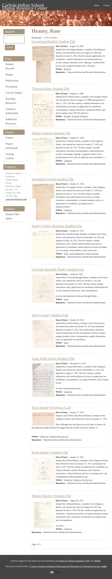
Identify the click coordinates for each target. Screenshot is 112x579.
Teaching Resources (11, 100)
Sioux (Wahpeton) (77, 254)
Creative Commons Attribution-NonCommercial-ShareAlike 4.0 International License (65, 566)
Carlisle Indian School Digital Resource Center (24, 5)
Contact (10, 137)
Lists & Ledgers (14, 92)
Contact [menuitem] (106, 5)
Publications (12, 80)
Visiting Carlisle (10, 156)
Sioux (66, 254)
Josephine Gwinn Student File (53, 179)
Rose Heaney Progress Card (51, 407)
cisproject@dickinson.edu (16, 199)
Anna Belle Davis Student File (53, 358)
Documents (12, 86)
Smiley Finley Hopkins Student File (57, 226)
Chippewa (68, 161)
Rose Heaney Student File (50, 452)
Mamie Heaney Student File (51, 496)
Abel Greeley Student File (50, 315)
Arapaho (67, 116)
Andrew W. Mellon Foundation (71, 561)
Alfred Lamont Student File (51, 133)
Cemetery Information (12, 111)
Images (9, 74)
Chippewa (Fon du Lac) (58, 436)
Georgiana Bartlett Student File (53, 41)
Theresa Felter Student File (51, 88)
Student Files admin (12, 216)
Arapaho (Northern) (80, 116)
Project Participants (12, 145)
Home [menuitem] (96, 5)
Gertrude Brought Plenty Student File (58, 269)
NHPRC (97, 561)
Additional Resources (11, 121)
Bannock (67, 69)
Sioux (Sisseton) (92, 254)
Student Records (10, 66)
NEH (87, 561)
